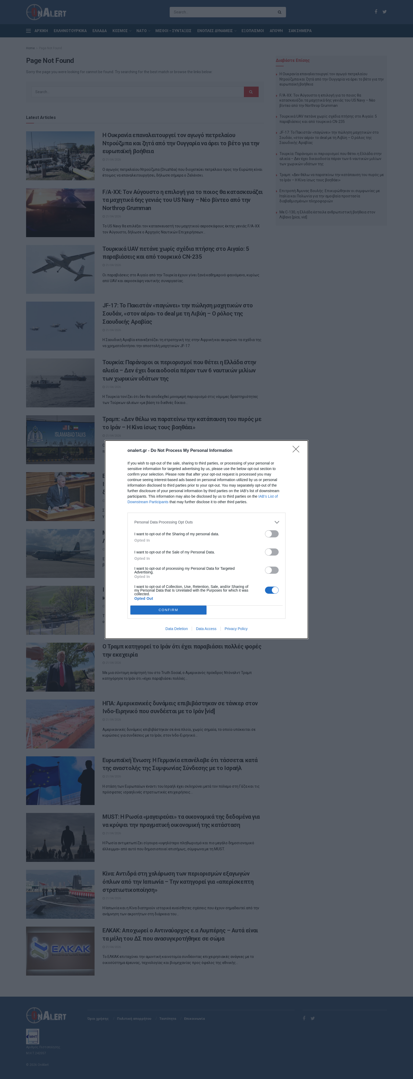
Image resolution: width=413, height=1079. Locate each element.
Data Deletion (176, 629)
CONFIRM (168, 610)
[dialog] (206, 540)
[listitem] (206, 522)
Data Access (206, 629)
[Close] (298, 451)
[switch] (272, 533)
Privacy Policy (236, 629)
